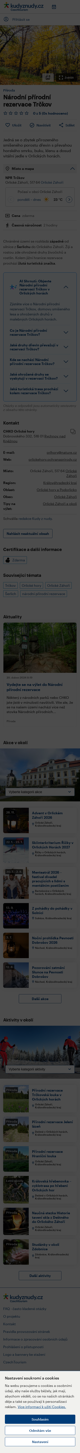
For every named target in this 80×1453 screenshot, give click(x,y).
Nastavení (40, 1442)
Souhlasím (40, 1419)
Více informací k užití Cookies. (42, 1407)
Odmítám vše (40, 1430)
